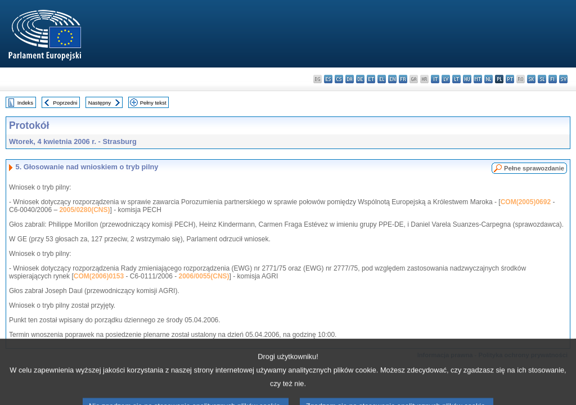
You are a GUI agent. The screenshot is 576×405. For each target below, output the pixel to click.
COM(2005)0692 (526, 202)
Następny (99, 103)
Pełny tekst (153, 103)
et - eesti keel (371, 79)
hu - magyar (467, 79)
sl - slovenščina (542, 79)
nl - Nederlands (488, 79)
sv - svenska (563, 79)
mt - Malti (478, 79)
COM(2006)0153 (99, 276)
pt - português (510, 79)
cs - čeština (339, 79)
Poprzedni (65, 103)
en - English (392, 79)
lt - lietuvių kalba (456, 79)
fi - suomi (552, 79)
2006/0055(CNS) (204, 276)
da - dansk (349, 79)
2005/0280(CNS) (84, 210)
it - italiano (435, 79)
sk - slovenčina (531, 79)
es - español (328, 79)
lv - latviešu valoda (446, 79)
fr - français (403, 79)
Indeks (25, 103)
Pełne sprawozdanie (534, 168)
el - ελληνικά (381, 79)
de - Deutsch (360, 79)
